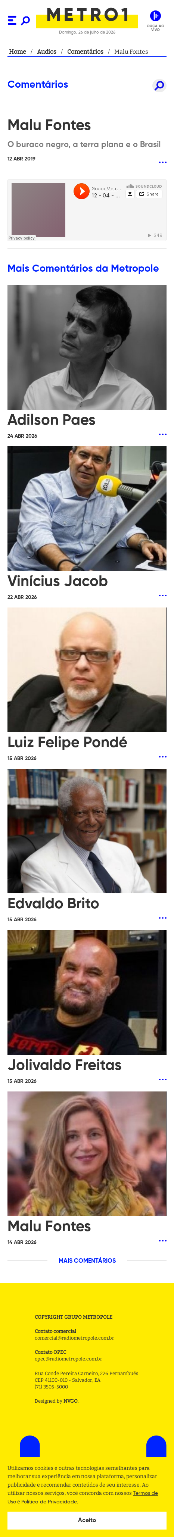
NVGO (70, 1401)
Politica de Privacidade (49, 1502)
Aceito (87, 1521)
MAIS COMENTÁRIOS (87, 1261)
